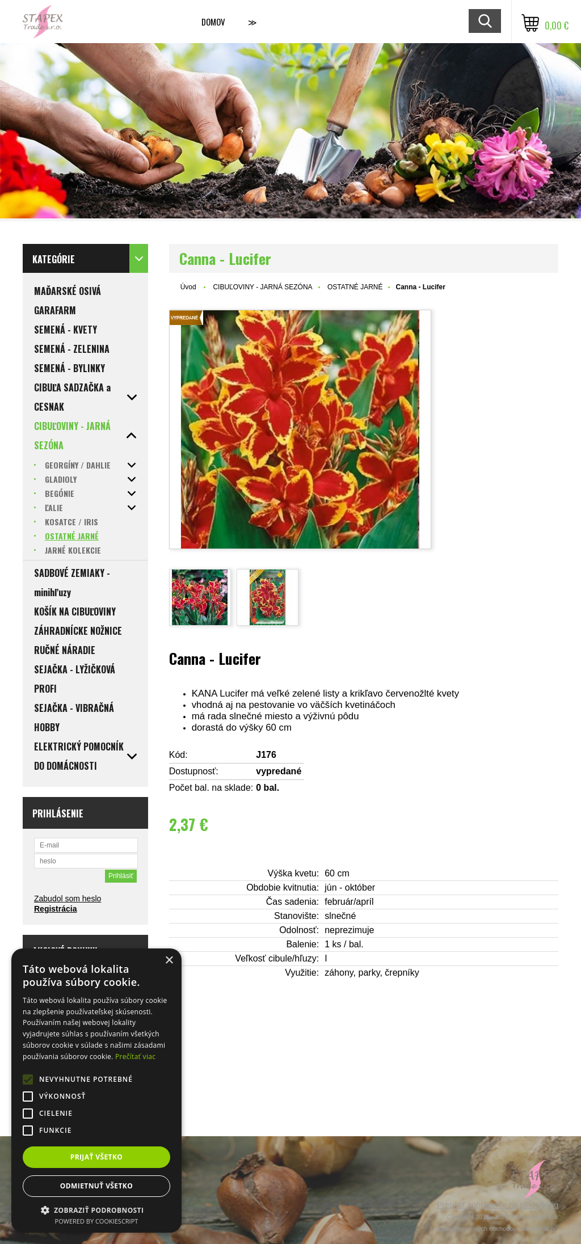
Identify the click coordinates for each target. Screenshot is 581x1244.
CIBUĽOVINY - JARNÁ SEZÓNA (262, 287)
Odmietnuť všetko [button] (96, 1186)
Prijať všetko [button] (96, 1157)
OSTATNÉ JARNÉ (355, 287)
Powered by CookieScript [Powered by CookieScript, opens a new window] (96, 1221)
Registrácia (55, 908)
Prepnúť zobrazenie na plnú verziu (497, 1204)
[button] (96, 1209)
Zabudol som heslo (67, 898)
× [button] (169, 960)
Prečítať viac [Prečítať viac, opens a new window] (135, 1056)
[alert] (96, 1090)
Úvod (188, 287)
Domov (213, 21)
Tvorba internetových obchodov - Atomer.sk (493, 1228)
